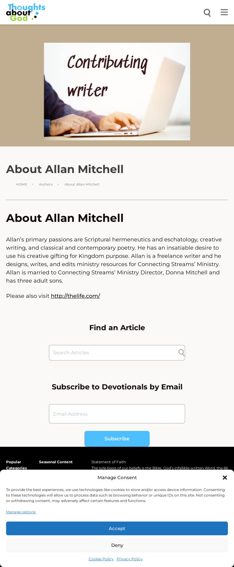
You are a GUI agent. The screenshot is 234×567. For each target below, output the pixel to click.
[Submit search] (182, 352)
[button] (225, 478)
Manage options (21, 512)
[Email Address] (117, 414)
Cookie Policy (101, 559)
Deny (117, 545)
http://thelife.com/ (75, 296)
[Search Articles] (114, 352)
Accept (117, 528)
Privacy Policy (130, 559)
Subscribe (117, 439)
